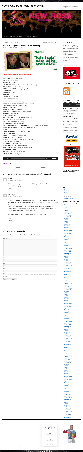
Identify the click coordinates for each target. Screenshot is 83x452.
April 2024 (66, 241)
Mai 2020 (66, 312)
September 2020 (67, 306)
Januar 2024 (66, 245)
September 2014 (67, 416)
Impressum (35, 36)
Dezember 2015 (67, 393)
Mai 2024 (66, 239)
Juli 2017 (66, 364)
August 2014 (66, 417)
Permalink (43, 167)
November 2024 (67, 230)
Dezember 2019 (67, 320)
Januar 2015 (66, 409)
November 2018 (67, 339)
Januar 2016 (66, 391)
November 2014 (67, 412)
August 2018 (66, 344)
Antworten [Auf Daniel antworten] (10, 223)
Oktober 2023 (67, 250)
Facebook (19, 36)
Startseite (6, 36)
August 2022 (66, 271)
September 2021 (67, 288)
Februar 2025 (66, 225)
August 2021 (66, 289)
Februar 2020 (66, 317)
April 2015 (66, 405)
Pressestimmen (27, 36)
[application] (30, 158)
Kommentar (6, 238)
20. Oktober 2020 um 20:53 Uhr (15, 196)
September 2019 (67, 324)
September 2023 (67, 251)
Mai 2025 (66, 221)
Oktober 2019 (67, 323)
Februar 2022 (66, 280)
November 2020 (67, 303)
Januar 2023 (66, 263)
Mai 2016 (66, 385)
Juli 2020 (66, 309)
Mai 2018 (66, 349)
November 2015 (67, 394)
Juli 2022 (66, 273)
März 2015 (66, 406)
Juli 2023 (66, 254)
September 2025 (67, 215)
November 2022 (67, 266)
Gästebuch (12, 36)
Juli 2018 (66, 346)
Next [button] (77, 156)
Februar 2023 (66, 262)
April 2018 (66, 350)
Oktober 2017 (67, 359)
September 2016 (67, 379)
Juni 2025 (66, 219)
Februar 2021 (66, 298)
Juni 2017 (66, 365)
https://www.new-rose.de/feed (69, 97)
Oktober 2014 (67, 414)
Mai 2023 (66, 257)
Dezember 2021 (67, 283)
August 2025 (66, 216)
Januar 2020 (66, 318)
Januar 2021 (66, 300)
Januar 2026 (66, 209)
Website (5, 268)
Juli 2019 (66, 327)
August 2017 (66, 362)
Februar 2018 (66, 353)
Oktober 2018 (67, 341)
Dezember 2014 (67, 411)
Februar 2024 (66, 244)
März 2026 (66, 206)
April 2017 (66, 368)
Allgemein (18, 167)
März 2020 (66, 315)
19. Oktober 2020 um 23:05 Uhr (15, 180)
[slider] (28, 158)
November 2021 (67, 285)
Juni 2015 (66, 402)
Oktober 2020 (67, 305)
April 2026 (66, 204)
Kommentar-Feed (67, 192)
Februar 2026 (66, 207)
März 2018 (66, 352)
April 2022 (66, 277)
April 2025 (66, 222)
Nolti (21, 47)
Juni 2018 (66, 347)
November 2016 (67, 376)
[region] (71, 138)
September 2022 (67, 270)
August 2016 (66, 381)
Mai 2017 (66, 367)
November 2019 (67, 321)
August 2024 (66, 235)
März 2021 (66, 297)
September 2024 (67, 233)
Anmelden (66, 189)
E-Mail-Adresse (6, 263)
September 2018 (67, 343)
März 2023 (66, 260)
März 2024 (66, 242)
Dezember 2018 (67, 338)
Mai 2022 (66, 276)
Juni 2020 (66, 311)
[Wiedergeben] (5, 158)
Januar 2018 (66, 355)
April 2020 (66, 314)
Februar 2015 (66, 408)
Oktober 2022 (67, 268)
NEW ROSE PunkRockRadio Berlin (23, 5)
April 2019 (66, 332)
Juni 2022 (66, 274)
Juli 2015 (66, 400)
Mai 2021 (66, 294)
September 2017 (67, 361)
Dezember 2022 (67, 265)
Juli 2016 (66, 382)
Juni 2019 (66, 329)
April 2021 (66, 295)
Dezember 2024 (67, 228)
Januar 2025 (66, 227)
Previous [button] (65, 156)
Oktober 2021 (67, 286)
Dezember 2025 (67, 210)
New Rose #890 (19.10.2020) (50, 42)
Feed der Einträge (67, 190)
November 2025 (67, 212)
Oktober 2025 (67, 213)
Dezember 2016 (67, 374)
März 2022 (66, 279)
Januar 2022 (66, 282)
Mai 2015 (66, 403)
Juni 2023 (66, 256)
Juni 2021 (66, 292)
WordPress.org (67, 193)
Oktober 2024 (67, 232)
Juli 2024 (66, 236)
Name (4, 258)
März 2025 (66, 224)
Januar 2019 (66, 336)
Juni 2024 (66, 238)
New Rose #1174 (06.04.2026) (70, 198)
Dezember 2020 (67, 301)
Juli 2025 (66, 218)
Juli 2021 (66, 291)
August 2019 (66, 326)
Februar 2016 (66, 390)
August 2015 (66, 399)
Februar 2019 (66, 335)
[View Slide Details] (72, 138)
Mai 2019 (66, 330)
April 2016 (66, 387)
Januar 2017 (66, 373)
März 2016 (66, 388)
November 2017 (67, 358)
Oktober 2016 (67, 377)
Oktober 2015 (67, 396)
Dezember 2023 (67, 247)
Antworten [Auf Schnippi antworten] (10, 188)
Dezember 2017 (67, 356)
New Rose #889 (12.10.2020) (10, 42)
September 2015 (67, 397)
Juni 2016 (66, 384)
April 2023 (66, 259)
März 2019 (66, 333)
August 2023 (66, 253)
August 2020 (66, 308)
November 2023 (67, 248)
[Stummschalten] (50, 158)
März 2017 (66, 370)
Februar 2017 (66, 371)
